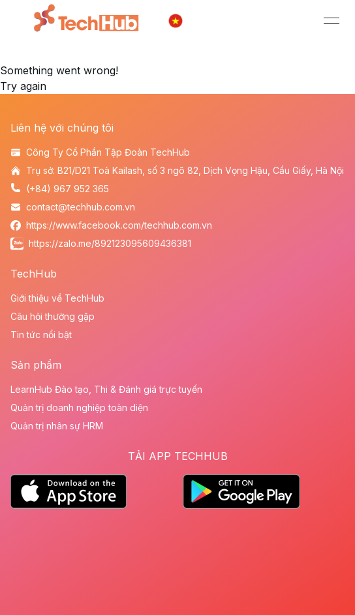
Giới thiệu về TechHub (57, 298)
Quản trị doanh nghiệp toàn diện (79, 407)
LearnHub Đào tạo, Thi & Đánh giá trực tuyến (106, 389)
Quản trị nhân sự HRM (56, 425)
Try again (23, 86)
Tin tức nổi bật (41, 334)
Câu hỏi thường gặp (52, 316)
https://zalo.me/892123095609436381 (110, 243)
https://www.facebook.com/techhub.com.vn (119, 225)
